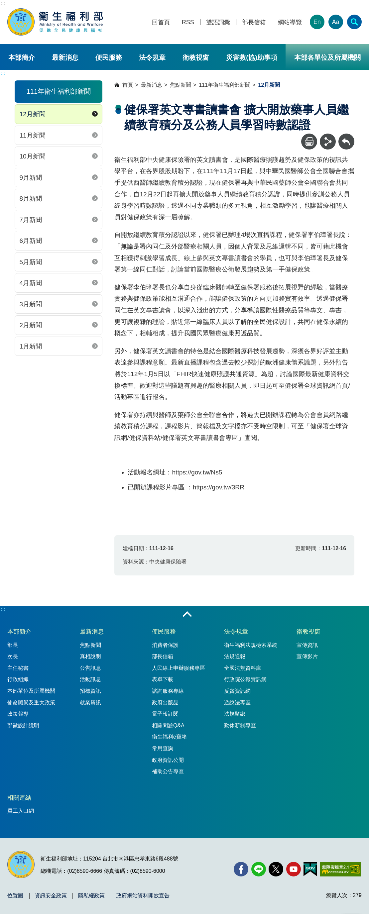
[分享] (328, 142)
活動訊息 (90, 679)
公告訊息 (90, 668)
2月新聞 (30, 325)
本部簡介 (21, 57)
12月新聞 (32, 114)
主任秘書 (18, 668)
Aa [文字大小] (335, 22)
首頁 (127, 85)
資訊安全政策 (51, 895)
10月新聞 (32, 156)
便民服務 (108, 57)
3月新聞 (30, 304)
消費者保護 (165, 645)
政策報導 (18, 714)
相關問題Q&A (168, 725)
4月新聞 (30, 282)
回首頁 (161, 22)
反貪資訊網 (237, 691)
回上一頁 (346, 137)
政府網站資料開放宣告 (143, 895)
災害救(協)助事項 (251, 57)
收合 (187, 614)
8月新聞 (30, 198)
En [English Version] (317, 22)
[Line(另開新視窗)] (258, 869)
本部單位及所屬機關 (31, 691)
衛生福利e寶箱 (169, 737)
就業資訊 (90, 702)
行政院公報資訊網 (245, 679)
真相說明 (90, 656)
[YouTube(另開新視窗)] (293, 869)
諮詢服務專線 (168, 691)
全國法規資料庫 (242, 668)
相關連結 (19, 797)
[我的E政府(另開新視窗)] (310, 869)
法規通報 (234, 656)
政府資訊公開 (168, 760)
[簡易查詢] (354, 22)
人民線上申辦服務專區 (178, 668)
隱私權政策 (91, 895)
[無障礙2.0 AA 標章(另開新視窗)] (340, 869)
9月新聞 (30, 177)
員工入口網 (20, 811)
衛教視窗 (196, 57)
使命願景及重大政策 (31, 702)
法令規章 (152, 57)
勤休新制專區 (240, 725)
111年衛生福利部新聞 (224, 85)
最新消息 (65, 57)
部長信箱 (254, 22)
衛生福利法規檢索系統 (250, 645)
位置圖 (15, 895)
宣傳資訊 (307, 645)
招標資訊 (90, 691)
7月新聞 (30, 219)
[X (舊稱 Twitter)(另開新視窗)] (276, 869)
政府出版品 (165, 702)
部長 (12, 645)
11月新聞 (32, 135)
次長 (12, 656)
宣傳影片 (307, 656)
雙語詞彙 (218, 22)
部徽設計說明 (23, 725)
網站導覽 (290, 22)
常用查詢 (162, 748)
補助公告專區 (168, 771)
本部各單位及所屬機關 (327, 57)
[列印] (309, 142)
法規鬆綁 (234, 714)
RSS (188, 22)
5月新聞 (30, 261)
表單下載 (162, 679)
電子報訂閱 (165, 714)
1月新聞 (30, 346)
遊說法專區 (237, 702)
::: (3, 3)
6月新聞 (30, 240)
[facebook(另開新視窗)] (241, 869)
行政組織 (18, 679)
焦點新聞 (180, 85)
